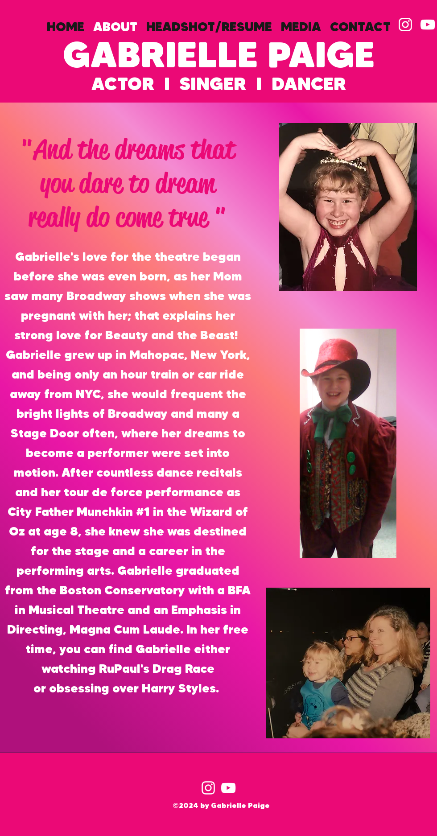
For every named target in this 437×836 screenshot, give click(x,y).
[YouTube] (228, 788)
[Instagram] (208, 788)
